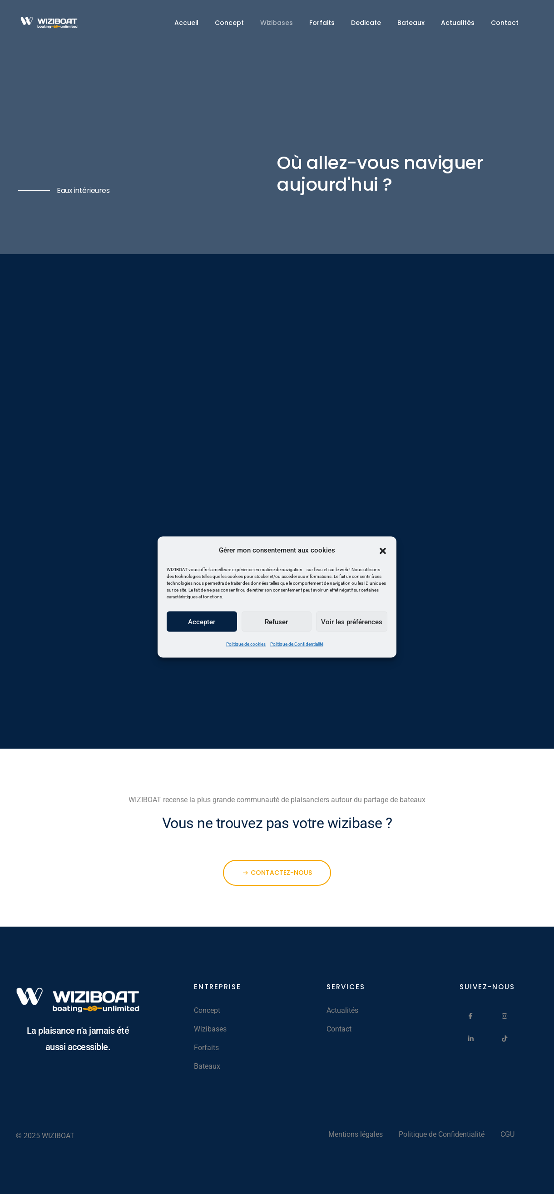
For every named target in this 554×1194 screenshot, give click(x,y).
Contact (505, 22)
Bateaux (411, 22)
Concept (229, 22)
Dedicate (366, 22)
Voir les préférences (351, 621)
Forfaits (322, 22)
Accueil (186, 22)
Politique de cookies (246, 643)
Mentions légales (355, 1134)
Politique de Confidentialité (296, 643)
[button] (382, 550)
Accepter (201, 621)
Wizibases (276, 22)
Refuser (276, 621)
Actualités (458, 22)
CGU (507, 1134)
